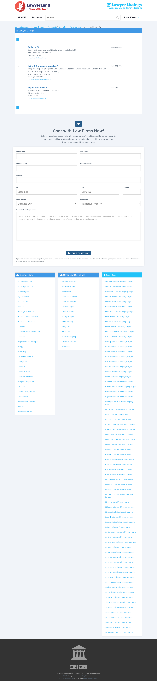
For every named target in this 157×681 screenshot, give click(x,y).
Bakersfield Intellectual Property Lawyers (119, 291)
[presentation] (78, 246)
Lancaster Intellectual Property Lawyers (119, 419)
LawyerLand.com (22, 27)
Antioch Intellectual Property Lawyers (118, 286)
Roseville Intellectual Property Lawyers (119, 517)
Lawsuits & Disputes (69, 341)
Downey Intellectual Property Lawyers (118, 341)
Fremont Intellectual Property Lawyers (118, 372)
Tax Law (21, 407)
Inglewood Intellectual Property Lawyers (119, 409)
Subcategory (85, 199)
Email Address (21, 163)
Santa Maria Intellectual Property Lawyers (120, 572)
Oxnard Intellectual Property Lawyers (118, 474)
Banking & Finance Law (26, 311)
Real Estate (66, 347)
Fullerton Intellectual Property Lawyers (119, 382)
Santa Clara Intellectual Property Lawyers (119, 562)
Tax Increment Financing (26, 402)
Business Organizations (26, 321)
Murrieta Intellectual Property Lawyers (119, 444)
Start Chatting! (78, 253)
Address (19, 175)
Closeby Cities (111, 275)
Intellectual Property (25, 377)
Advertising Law (23, 291)
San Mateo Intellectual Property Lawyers (119, 552)
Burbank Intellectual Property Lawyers (118, 301)
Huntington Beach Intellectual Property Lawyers (119, 403)
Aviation (21, 306)
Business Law (75, 27)
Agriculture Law (23, 296)
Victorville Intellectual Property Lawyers (119, 622)
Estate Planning (67, 321)
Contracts (21, 336)
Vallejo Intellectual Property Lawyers (118, 612)
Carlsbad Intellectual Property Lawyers (119, 306)
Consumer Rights (68, 306)
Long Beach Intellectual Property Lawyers (120, 424)
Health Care (66, 331)
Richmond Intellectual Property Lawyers (119, 507)
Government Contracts (26, 357)
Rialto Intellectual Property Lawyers (117, 502)
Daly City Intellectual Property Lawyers (118, 336)
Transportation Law (25, 412)
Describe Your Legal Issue (26, 210)
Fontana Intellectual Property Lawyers (118, 367)
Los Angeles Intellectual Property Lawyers (120, 429)
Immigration (22, 362)
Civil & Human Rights (69, 301)
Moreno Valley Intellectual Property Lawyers (121, 439)
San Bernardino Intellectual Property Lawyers (121, 532)
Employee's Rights (68, 316)
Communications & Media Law (29, 331)
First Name (20, 152)
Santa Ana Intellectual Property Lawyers (119, 557)
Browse (37, 17)
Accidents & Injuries (69, 281)
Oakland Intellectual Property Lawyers (118, 454)
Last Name (84, 152)
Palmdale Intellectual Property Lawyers (119, 479)
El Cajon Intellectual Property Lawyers (118, 347)
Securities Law (23, 397)
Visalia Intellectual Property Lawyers (118, 627)
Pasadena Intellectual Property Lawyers (119, 484)
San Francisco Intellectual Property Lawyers (120, 542)
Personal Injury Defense (26, 392)
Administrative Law (25, 281)
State (82, 187)
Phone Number (86, 163)
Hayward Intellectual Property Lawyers (119, 397)
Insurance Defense (24, 372)
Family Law (66, 326)
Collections (22, 326)
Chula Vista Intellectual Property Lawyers (119, 311)
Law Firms (131, 17)
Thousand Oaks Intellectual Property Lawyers (121, 602)
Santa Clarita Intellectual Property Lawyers (120, 567)
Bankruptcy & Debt (68, 286)
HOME (22, 17)
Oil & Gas (21, 387)
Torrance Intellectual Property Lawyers (119, 607)
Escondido (63, 27)
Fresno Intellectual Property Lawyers (118, 377)
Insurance (21, 367)
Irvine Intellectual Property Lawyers (117, 414)
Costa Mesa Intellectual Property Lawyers (120, 331)
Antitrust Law (23, 301)
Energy (20, 347)
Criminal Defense (68, 311)
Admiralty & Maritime (25, 286)
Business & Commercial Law (28, 316)
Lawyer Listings (124, 5)
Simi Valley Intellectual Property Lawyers (119, 582)
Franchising (22, 352)
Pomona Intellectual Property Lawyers (118, 489)
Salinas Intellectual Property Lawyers (118, 527)
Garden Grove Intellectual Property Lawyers (120, 387)
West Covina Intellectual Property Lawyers (120, 632)
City (17, 187)
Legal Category (22, 199)
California (52, 27)
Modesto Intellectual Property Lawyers (119, 434)
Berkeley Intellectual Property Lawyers (118, 296)
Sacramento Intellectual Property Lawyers (120, 522)
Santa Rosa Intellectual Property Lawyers (119, 577)
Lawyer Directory (38, 27)
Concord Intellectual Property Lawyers (118, 321)
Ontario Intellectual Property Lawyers (118, 464)
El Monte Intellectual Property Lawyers (119, 352)
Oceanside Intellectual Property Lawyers (119, 459)
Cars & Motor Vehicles (69, 296)
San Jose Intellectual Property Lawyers (118, 547)
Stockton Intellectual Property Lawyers (119, 587)
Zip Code (126, 187)
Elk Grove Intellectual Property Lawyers (119, 357)
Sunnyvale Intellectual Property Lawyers (119, 592)
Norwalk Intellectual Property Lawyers (118, 449)
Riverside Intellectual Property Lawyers (119, 512)
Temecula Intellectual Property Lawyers (119, 597)
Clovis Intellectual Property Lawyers (118, 316)
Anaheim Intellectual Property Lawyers (119, 281)
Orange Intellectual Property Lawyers (118, 469)
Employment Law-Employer (28, 341)
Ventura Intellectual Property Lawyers (118, 617)
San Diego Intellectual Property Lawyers (119, 537)
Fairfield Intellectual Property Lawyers (118, 362)
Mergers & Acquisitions (26, 382)
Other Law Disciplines (74, 274)
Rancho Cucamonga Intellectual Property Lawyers (119, 495)
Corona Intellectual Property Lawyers (118, 326)
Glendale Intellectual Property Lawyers (119, 392)
